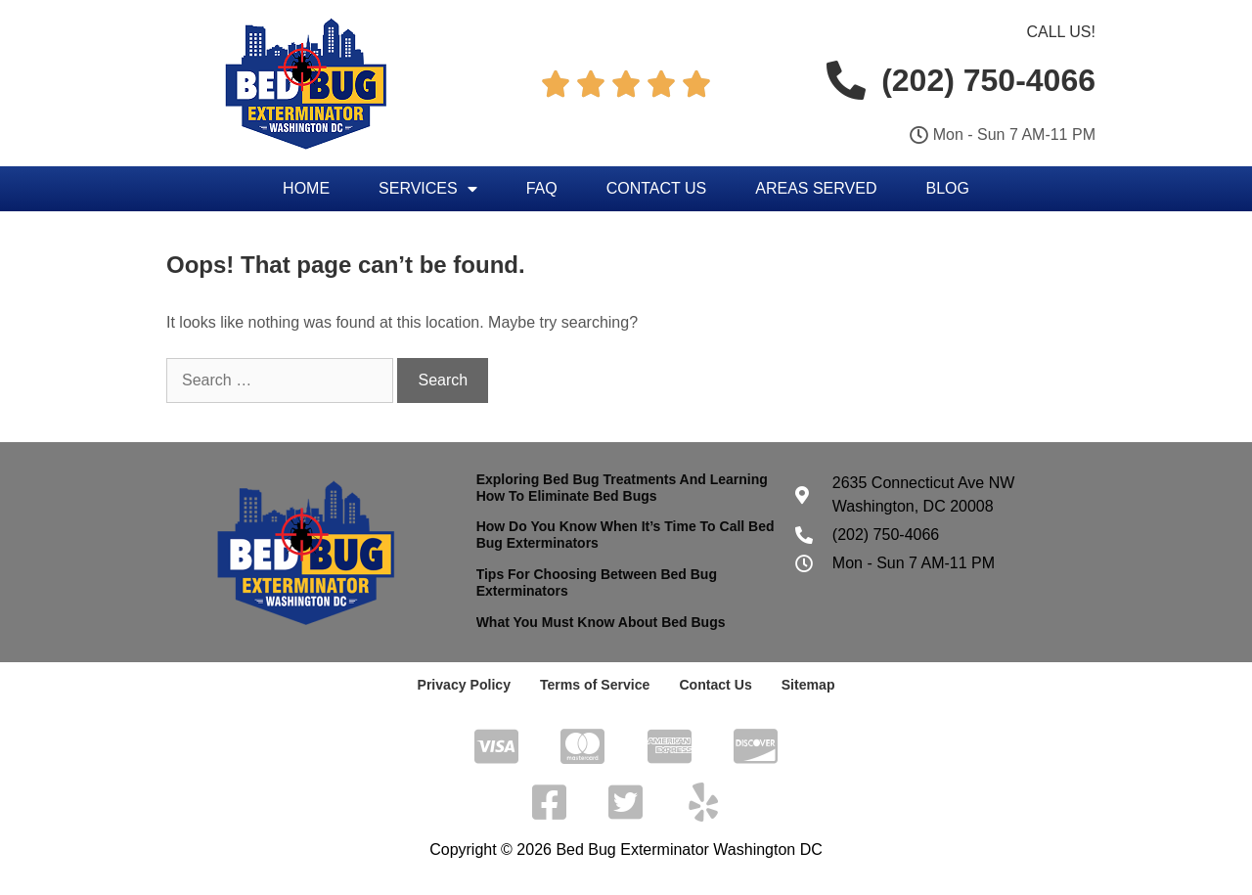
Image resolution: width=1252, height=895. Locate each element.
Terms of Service (594, 685)
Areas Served (815, 188)
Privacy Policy (464, 685)
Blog (946, 188)
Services (428, 188)
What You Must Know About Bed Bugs (601, 622)
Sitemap (807, 685)
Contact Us (656, 188)
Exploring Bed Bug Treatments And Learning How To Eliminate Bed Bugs (622, 487)
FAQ (542, 188)
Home (306, 188)
